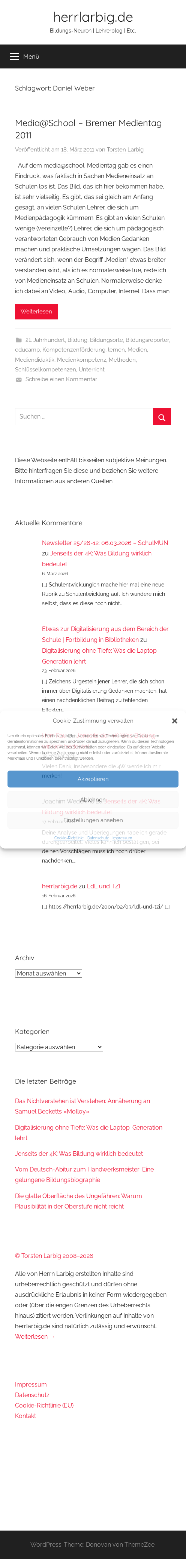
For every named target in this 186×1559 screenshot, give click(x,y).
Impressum (122, 838)
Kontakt (25, 1415)
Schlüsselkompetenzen (45, 369)
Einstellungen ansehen (93, 820)
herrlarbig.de (93, 16)
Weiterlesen (36, 311)
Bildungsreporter (147, 340)
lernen (116, 349)
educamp (27, 349)
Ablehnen (93, 799)
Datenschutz (98, 838)
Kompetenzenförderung (73, 349)
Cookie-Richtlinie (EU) (44, 1405)
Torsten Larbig (125, 149)
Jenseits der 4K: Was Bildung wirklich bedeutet (79, 1153)
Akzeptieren (93, 779)
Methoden (122, 359)
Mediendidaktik (34, 359)
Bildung (77, 340)
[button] (174, 721)
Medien (137, 349)
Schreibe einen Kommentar (61, 379)
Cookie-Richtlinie (69, 838)
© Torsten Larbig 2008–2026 (54, 1255)
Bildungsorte (106, 340)
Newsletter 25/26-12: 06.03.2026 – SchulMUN (105, 542)
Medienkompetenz (81, 359)
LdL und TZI (103, 886)
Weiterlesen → (35, 1336)
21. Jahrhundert (45, 340)
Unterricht (92, 369)
